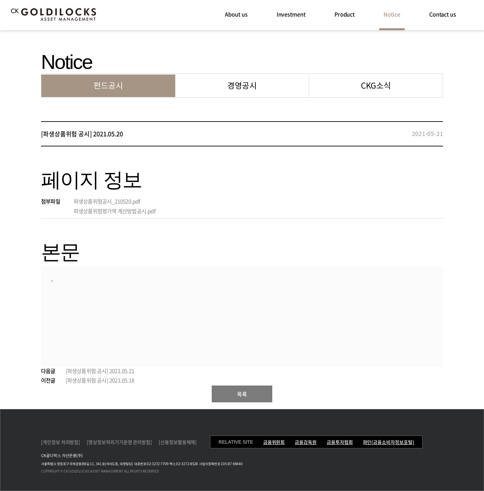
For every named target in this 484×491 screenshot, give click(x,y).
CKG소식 (376, 86)
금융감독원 (306, 442)
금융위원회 (274, 442)
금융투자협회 (340, 442)
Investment (291, 14)
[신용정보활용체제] (178, 442)
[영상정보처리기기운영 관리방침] (119, 442)
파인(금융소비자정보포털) (388, 442)
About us (236, 14)
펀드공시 (108, 86)
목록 (242, 394)
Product (344, 14)
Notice (392, 14)
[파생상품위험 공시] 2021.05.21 (100, 371)
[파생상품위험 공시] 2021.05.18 (100, 380)
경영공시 (242, 86)
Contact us (442, 14)
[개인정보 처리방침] (60, 442)
